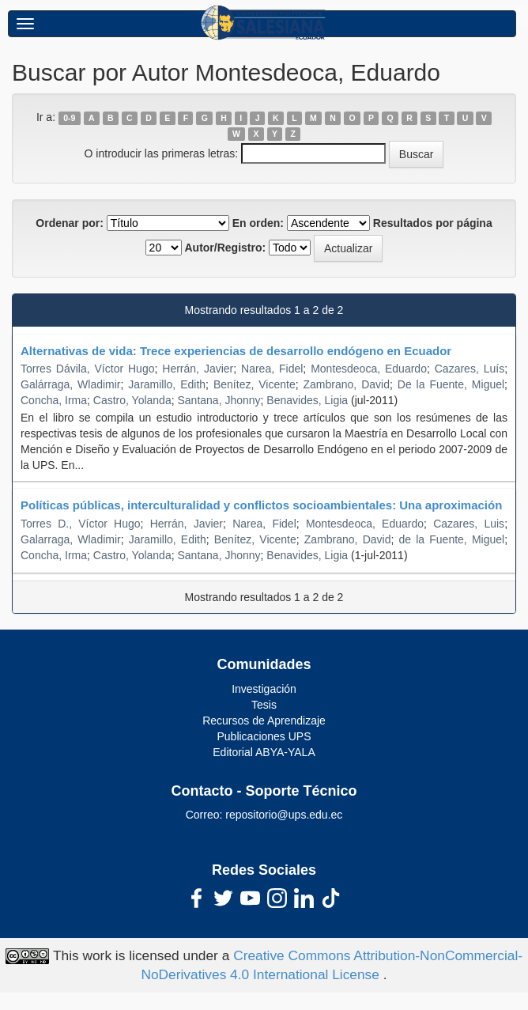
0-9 (69, 118)
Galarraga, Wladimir (71, 539)
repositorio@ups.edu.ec (283, 814)
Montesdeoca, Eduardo (369, 368)
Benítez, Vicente (255, 539)
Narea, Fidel (272, 368)
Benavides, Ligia (307, 400)
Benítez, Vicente (254, 384)
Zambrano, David (347, 384)
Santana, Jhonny (218, 400)
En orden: (258, 223)
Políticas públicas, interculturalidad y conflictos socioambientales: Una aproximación (261, 505)
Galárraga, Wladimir (71, 384)
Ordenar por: (70, 223)
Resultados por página (432, 223)
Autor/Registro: (225, 247)
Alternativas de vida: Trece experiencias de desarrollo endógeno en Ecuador (236, 350)
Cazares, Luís (469, 368)
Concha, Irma (54, 400)
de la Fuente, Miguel (452, 539)
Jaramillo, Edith (167, 384)
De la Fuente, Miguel (451, 384)
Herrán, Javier (197, 368)
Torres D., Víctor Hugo (81, 523)
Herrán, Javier (186, 523)
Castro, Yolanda (132, 400)
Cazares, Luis (468, 523)
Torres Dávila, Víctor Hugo (87, 368)
